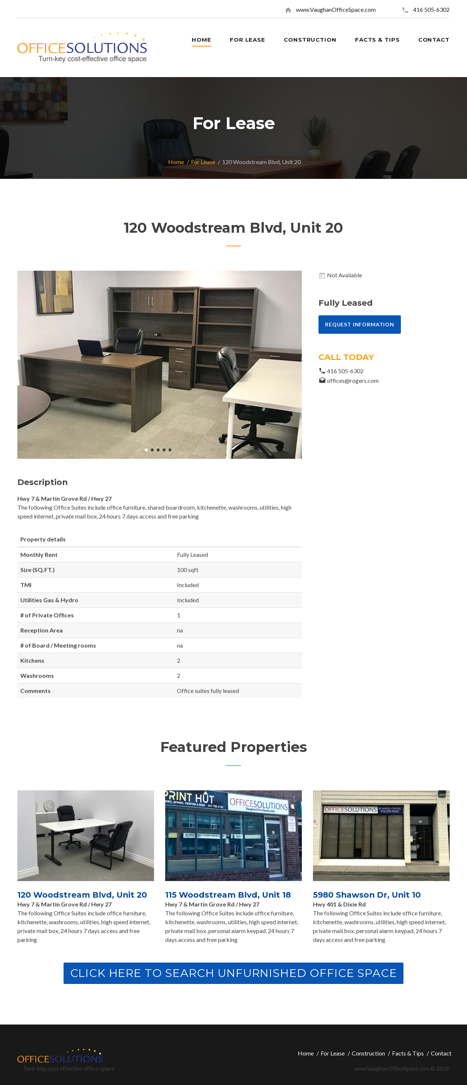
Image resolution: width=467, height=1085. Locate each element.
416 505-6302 (431, 9)
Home (176, 161)
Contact (441, 1052)
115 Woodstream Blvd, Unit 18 (228, 895)
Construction (368, 1052)
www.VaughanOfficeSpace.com (336, 9)
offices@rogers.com (353, 380)
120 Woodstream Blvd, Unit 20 (83, 895)
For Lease (203, 161)
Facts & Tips (408, 1052)
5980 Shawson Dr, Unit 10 (368, 895)
